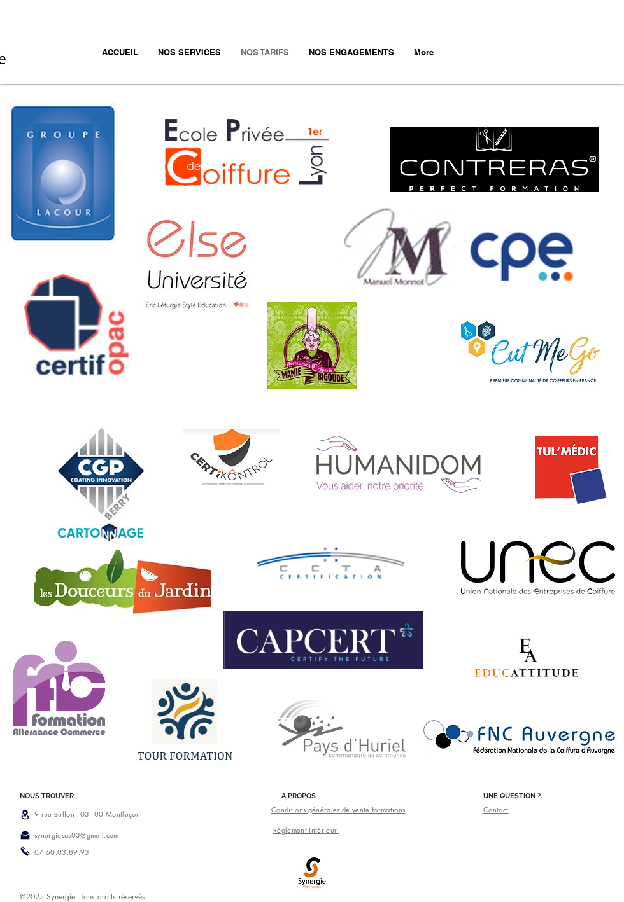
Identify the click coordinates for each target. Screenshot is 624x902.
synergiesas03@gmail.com (76, 835)
